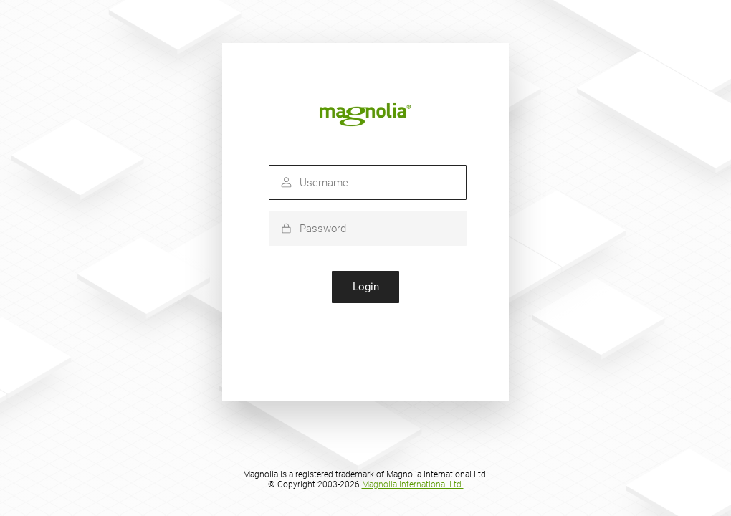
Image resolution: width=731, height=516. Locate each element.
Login (366, 286)
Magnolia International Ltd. (413, 484)
